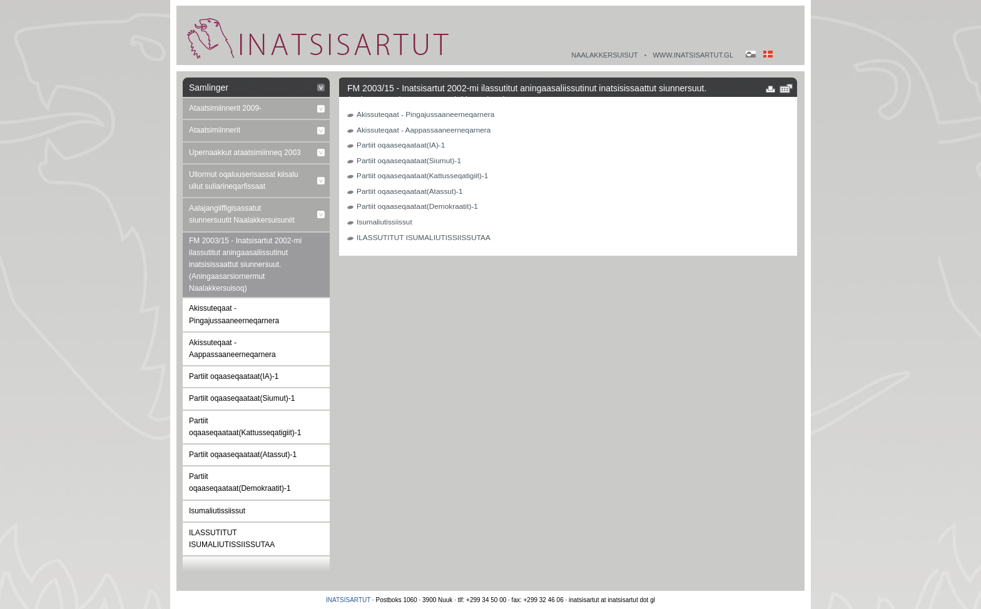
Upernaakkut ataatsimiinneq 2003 (245, 152)
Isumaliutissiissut (217, 510)
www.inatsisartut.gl (693, 55)
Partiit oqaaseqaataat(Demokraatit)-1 (240, 482)
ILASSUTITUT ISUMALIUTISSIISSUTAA (232, 538)
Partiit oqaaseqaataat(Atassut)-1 (243, 454)
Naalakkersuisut (604, 55)
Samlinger (208, 88)
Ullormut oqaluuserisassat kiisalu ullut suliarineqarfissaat (243, 180)
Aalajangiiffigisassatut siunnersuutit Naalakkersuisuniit (242, 214)
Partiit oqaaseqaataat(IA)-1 (233, 376)
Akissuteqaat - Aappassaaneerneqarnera (232, 348)
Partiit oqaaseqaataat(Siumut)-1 (242, 398)
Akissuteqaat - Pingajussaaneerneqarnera (234, 314)
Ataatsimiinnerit (214, 130)
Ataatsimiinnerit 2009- (225, 108)
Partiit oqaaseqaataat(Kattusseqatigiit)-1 (245, 426)
